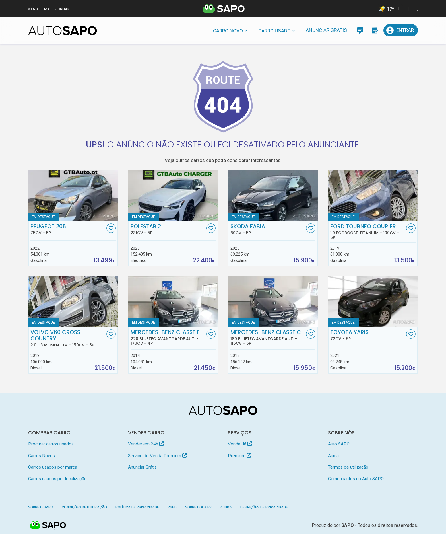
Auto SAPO (339, 444)
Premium (239, 455)
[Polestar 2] (173, 195)
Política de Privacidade (137, 507)
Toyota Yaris (367, 335)
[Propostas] (375, 30)
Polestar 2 (168, 229)
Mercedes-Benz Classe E (168, 337)
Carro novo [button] (228, 31)
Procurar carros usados (51, 444)
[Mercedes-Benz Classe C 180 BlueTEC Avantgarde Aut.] (273, 301)
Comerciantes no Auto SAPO (356, 478)
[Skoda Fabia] (273, 195)
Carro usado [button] (274, 31)
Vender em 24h (146, 444)
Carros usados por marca (52, 467)
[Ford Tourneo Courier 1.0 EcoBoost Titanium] (373, 195)
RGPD (172, 507)
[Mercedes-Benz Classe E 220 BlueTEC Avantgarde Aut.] (173, 301)
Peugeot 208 (67, 229)
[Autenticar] (409, 9)
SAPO (347, 525)
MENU (32, 9)
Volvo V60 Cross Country (67, 338)
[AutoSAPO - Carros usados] (62, 30)
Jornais (63, 9)
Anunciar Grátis (326, 30)
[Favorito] (111, 228)
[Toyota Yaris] (373, 301)
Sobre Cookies (198, 507)
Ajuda (333, 455)
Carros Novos (41, 455)
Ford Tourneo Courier (367, 231)
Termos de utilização (348, 467)
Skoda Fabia (267, 229)
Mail (48, 9)
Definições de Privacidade (264, 507)
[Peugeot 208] (73, 195)
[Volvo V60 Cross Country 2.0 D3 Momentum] (73, 301)
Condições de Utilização (84, 507)
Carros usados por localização (57, 478)
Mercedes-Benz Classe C (267, 337)
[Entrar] (400, 30)
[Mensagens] (360, 30)
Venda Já (240, 444)
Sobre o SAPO (40, 507)
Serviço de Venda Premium (157, 455)
